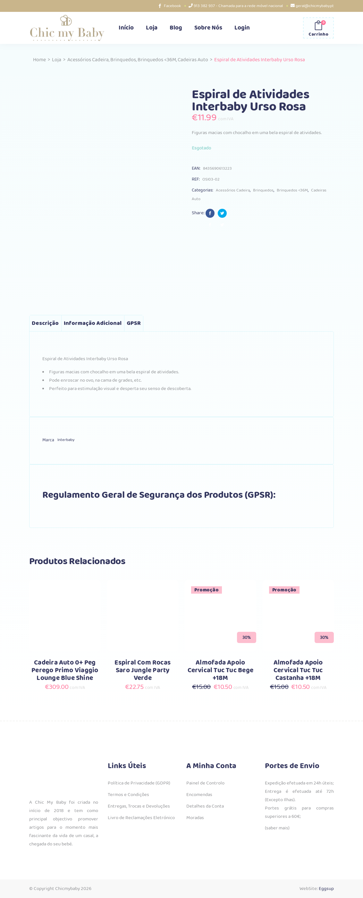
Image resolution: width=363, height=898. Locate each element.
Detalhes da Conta (205, 806)
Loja (56, 60)
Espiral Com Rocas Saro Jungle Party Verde (142, 670)
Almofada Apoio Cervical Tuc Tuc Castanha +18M (298, 670)
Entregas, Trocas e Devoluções (139, 806)
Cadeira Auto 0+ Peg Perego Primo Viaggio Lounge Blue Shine (64, 670)
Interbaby (65, 439)
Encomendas (199, 795)
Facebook (172, 6)
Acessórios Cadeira (88, 60)
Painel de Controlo (205, 783)
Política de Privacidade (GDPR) (139, 783)
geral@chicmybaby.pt (315, 6)
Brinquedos (123, 60)
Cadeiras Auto (193, 60)
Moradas (195, 818)
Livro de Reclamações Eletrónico (141, 818)
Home (39, 60)
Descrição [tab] (45, 323)
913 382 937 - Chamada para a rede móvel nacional (238, 6)
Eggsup (326, 889)
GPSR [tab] (134, 323)
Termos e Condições (128, 795)
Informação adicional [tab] (93, 323)
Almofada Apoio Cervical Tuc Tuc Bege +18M (220, 670)
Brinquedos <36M (157, 60)
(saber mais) (277, 828)
